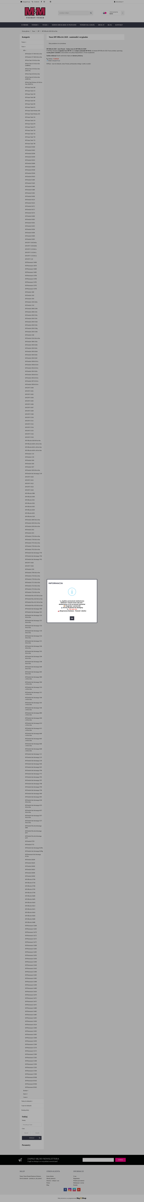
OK (72, 618)
